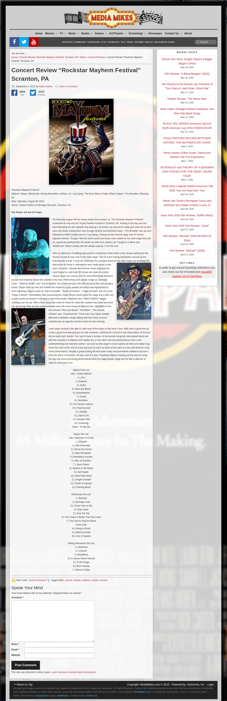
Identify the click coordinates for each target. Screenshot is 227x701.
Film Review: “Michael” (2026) (187, 250)
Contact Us (173, 33)
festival (77, 580)
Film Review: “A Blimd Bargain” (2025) (187, 73)
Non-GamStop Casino (164, 42)
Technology (114, 42)
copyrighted (42, 695)
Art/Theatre (118, 33)
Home (39, 33)
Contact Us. (92, 695)
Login (210, 684)
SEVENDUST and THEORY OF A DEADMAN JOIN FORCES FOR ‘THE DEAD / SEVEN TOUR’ (187, 171)
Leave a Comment (68, 86)
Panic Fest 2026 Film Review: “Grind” (187, 225)
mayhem (86, 580)
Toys (123, 42)
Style (103, 42)
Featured (138, 42)
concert (68, 580)
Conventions (93, 42)
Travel (130, 42)
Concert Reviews (96, 57)
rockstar (104, 580)
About (188, 33)
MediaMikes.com (150, 684)
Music (74, 33)
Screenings (137, 33)
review (95, 580)
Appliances (67, 42)
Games (101, 33)
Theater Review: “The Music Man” (187, 98)
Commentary (80, 42)
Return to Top (25, 684)
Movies (51, 33)
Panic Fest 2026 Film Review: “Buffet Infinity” (187, 215)
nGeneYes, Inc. (196, 684)
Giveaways (155, 33)
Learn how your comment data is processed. (73, 672)
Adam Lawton (45, 86)
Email (15, 649)
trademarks (62, 695)
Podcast (149, 42)
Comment (17, 597)
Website (15, 655)
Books (87, 33)
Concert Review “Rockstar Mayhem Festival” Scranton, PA (48, 57)
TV (63, 33)
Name (15, 644)
